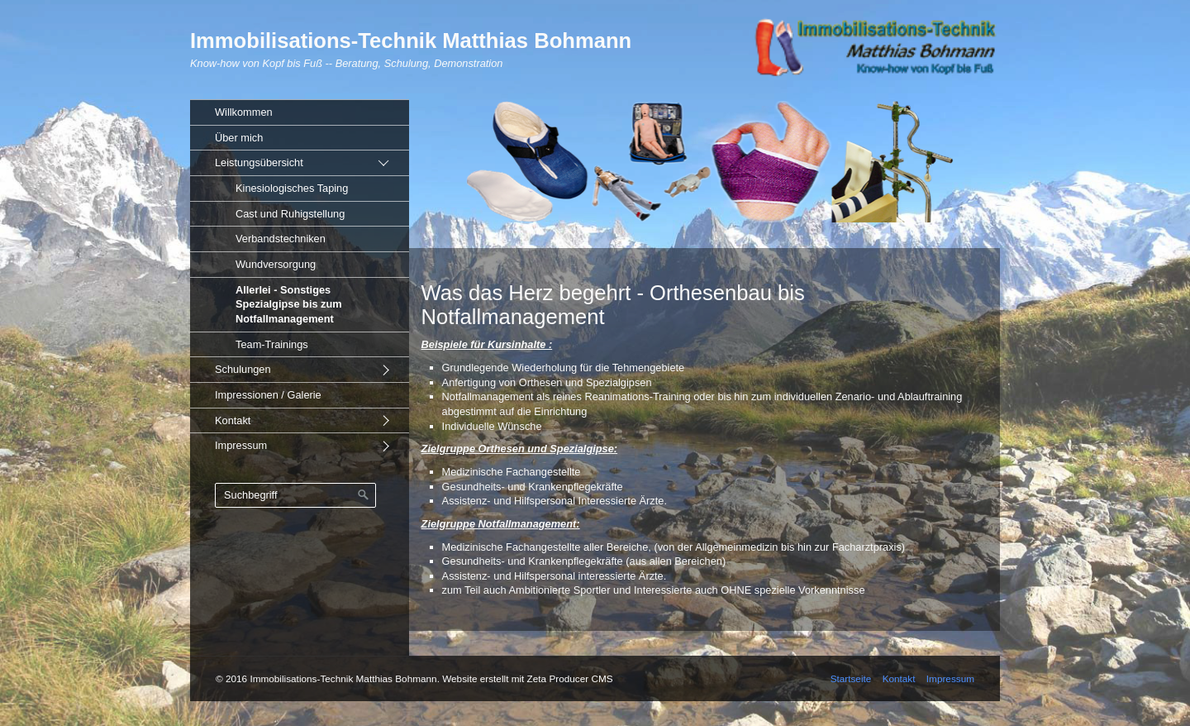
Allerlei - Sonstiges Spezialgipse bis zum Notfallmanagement (289, 304)
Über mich (239, 137)
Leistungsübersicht (259, 162)
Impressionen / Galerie (268, 395)
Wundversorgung (276, 264)
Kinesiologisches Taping (292, 188)
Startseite (851, 678)
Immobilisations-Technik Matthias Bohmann (410, 40)
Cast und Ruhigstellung (290, 214)
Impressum (241, 445)
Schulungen (243, 369)
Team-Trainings (272, 344)
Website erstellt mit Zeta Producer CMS (527, 678)
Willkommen (244, 112)
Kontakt (232, 420)
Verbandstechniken (281, 238)
